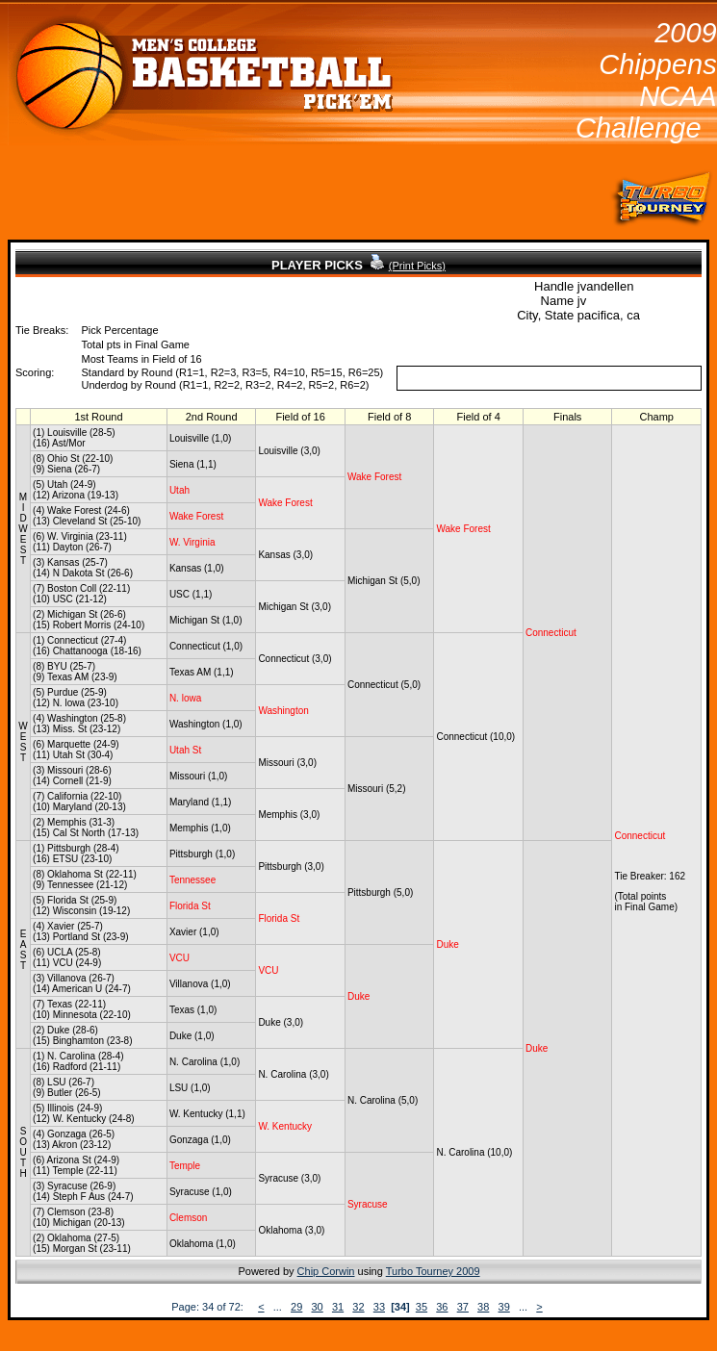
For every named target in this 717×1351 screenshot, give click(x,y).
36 (442, 1307)
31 (338, 1307)
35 (421, 1307)
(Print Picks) (417, 265)
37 (463, 1307)
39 (504, 1307)
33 (379, 1307)
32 (358, 1307)
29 (296, 1307)
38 (483, 1307)
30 (317, 1307)
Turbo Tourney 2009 (433, 1271)
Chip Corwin (326, 1271)
